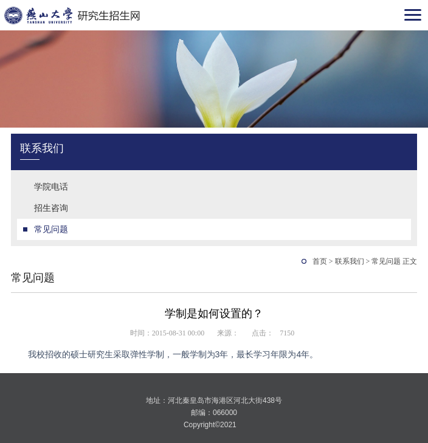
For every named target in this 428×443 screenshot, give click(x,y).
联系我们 (349, 261)
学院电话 (51, 186)
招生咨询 (51, 208)
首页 (319, 261)
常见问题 (51, 229)
